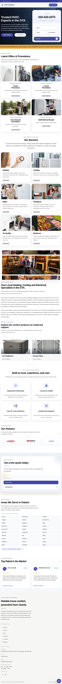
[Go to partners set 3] (32, 448)
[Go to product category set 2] (30, 364)
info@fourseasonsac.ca (6, 661)
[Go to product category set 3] (31, 364)
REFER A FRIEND (46, 125)
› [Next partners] (59, 433)
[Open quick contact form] (59, 681)
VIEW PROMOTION (15, 95)
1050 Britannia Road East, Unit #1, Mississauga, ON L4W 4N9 (16, 651)
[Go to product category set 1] (28, 364)
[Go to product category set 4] (33, 364)
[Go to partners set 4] (34, 448)
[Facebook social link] (58, 1)
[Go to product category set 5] (34, 364)
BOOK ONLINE (7, 34)
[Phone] (40, 32)
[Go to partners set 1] (28, 448)
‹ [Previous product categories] (2, 336)
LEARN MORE (6, 180)
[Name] (46, 28)
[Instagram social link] (60, 1)
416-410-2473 (20, 34)
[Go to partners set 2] (31, 448)
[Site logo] (7, 4)
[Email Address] (52, 32)
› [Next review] (59, 561)
